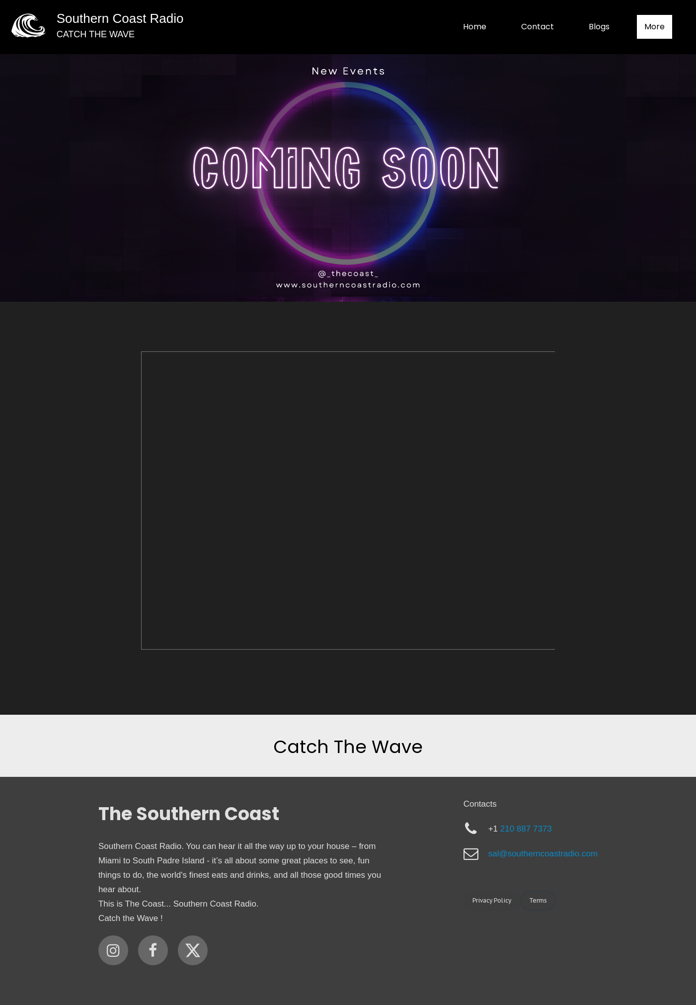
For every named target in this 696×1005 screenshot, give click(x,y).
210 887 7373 (526, 829)
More (654, 26)
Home (474, 26)
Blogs (599, 26)
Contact (537, 26)
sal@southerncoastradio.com (543, 853)
